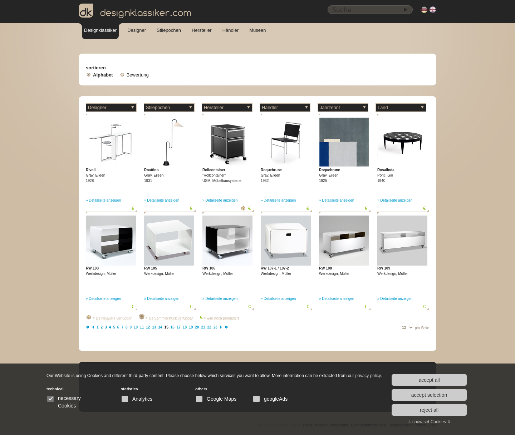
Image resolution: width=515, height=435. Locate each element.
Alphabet (103, 75)
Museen (257, 30)
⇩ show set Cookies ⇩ (429, 421)
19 (191, 327)
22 (209, 327)
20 (197, 327)
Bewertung (138, 75)
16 (173, 327)
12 (148, 327)
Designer (136, 30)
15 (166, 327)
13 (154, 327)
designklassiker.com (135, 11)
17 (179, 327)
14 (160, 327)
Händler (230, 30)
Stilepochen (169, 30)
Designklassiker (100, 30)
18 (185, 327)
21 (203, 327)
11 (142, 327)
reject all (429, 410)
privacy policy (368, 375)
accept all (429, 380)
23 (215, 327)
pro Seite (422, 328)
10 (136, 327)
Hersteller (202, 30)
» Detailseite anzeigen (103, 200)
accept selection (429, 395)
